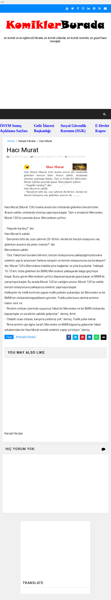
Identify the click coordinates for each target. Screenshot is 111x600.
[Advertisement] (55, 78)
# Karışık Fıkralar (25, 336)
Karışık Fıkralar (27, 141)
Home (11, 141)
